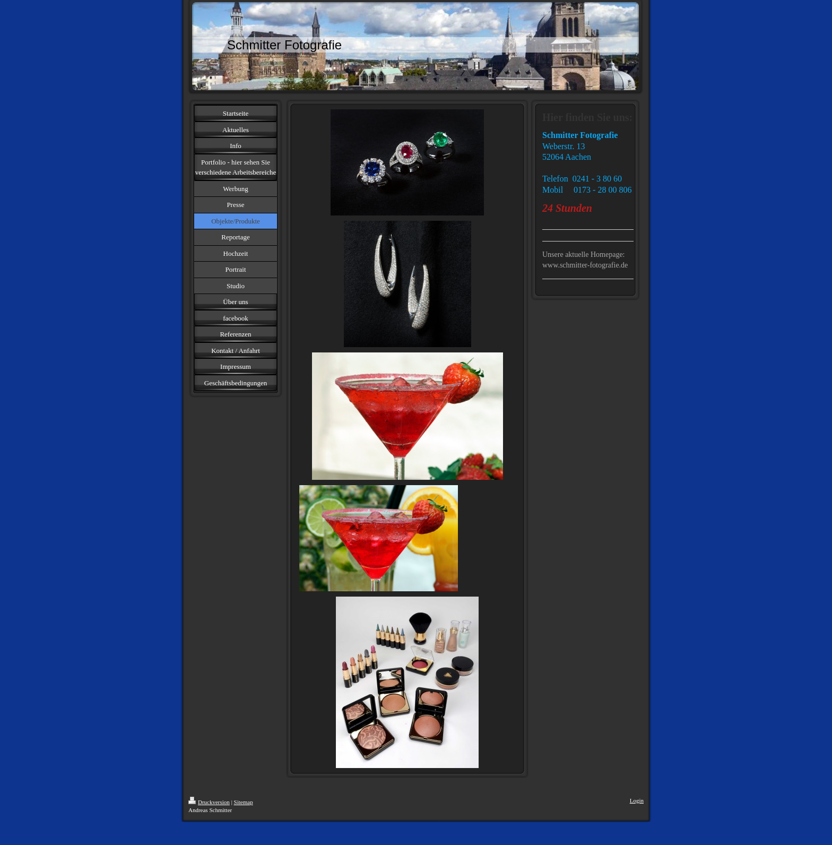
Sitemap (243, 802)
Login (637, 800)
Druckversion (209, 802)
